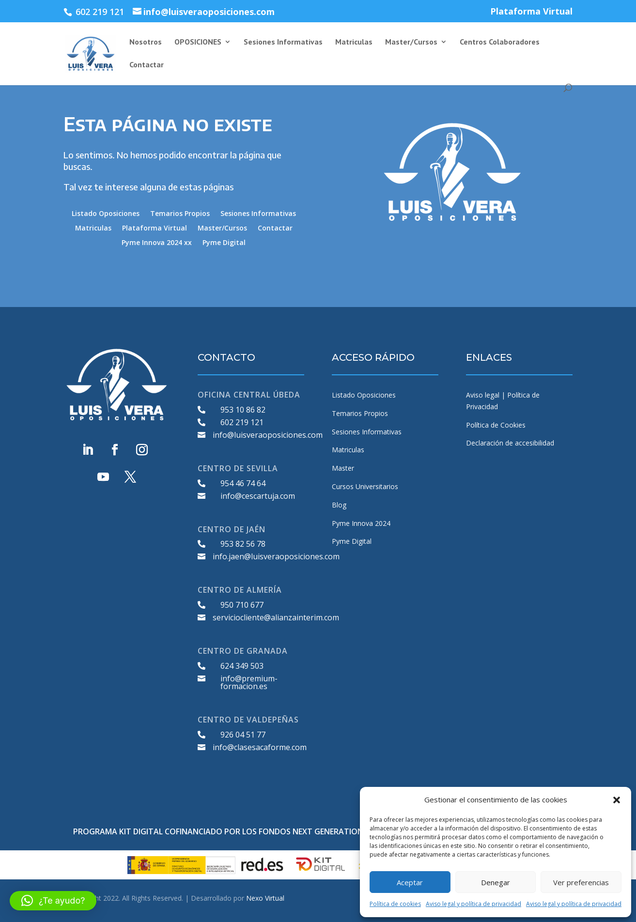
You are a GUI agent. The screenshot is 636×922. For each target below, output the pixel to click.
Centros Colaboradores (500, 42)
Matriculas (353, 42)
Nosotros (145, 42)
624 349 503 (242, 666)
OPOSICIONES (197, 42)
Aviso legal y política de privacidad (473, 904)
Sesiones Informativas (283, 42)
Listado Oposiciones (106, 214)
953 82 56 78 (242, 543)
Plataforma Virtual (531, 12)
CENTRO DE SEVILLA (238, 468)
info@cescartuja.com (257, 496)
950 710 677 (242, 604)
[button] (616, 800)
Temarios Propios (180, 214)
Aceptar (410, 882)
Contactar (146, 65)
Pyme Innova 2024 (361, 523)
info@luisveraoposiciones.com (268, 435)
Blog (339, 504)
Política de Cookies (496, 425)
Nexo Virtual (265, 898)
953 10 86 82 (242, 409)
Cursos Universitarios (365, 486)
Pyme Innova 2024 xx (157, 243)
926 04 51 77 (242, 734)
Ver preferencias (581, 882)
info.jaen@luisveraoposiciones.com (276, 556)
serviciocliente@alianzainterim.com (276, 617)
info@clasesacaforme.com (260, 747)
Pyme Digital (224, 243)
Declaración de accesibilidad (510, 442)
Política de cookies (395, 904)
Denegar (495, 882)
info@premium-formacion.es (249, 682)
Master (343, 468)
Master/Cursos (411, 42)
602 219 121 (242, 422)
